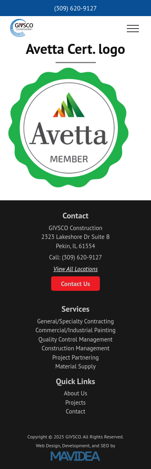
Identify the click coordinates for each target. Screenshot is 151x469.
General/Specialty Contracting (75, 321)
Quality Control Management (75, 339)
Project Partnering (75, 357)
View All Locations (75, 269)
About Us (75, 393)
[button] (133, 29)
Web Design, (48, 445)
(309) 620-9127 (75, 8)
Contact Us (75, 284)
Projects (75, 402)
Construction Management (75, 348)
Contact (75, 411)
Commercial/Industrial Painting (75, 330)
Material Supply (75, 366)
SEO (105, 445)
